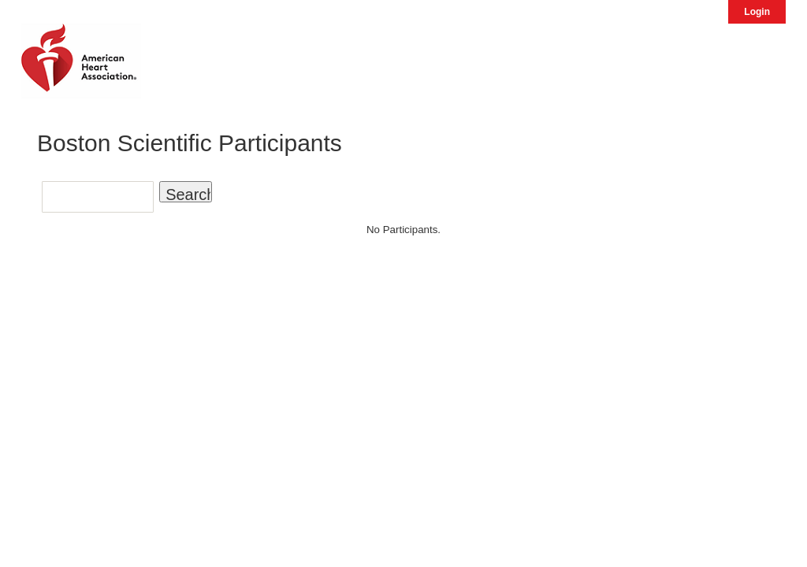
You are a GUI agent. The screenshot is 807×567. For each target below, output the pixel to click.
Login (757, 12)
